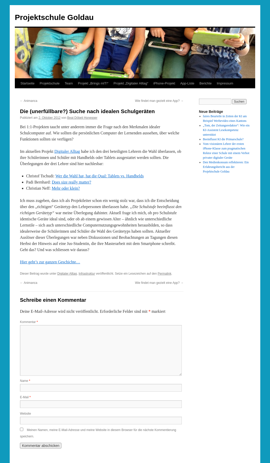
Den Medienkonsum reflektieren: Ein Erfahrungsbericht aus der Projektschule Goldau (226, 166)
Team (69, 83)
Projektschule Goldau (54, 17)
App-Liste (187, 83)
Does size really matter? (71, 182)
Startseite (27, 83)
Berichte (205, 83)
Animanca (28, 101)
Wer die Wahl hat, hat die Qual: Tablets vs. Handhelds (99, 176)
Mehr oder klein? (66, 188)
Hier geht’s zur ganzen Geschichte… (50, 262)
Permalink (164, 273)
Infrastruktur (86, 273)
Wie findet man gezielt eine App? (159, 101)
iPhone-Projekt (164, 83)
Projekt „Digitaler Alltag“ (131, 83)
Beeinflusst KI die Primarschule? (223, 139)
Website (25, 413)
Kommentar (29, 322)
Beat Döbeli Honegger (82, 118)
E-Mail (25, 397)
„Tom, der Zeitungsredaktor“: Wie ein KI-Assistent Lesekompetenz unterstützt (226, 130)
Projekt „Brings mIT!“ (93, 83)
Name (25, 381)
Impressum (225, 83)
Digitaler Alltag (67, 151)
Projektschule (50, 83)
